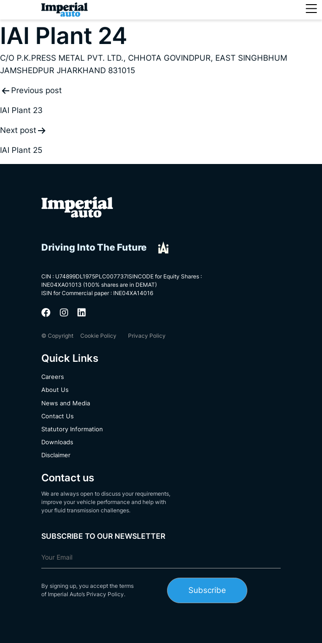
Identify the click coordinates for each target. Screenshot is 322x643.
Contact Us (57, 416)
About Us (55, 389)
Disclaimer (56, 455)
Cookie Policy (98, 335)
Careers (52, 376)
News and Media (65, 403)
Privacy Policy (147, 335)
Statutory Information (72, 429)
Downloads (57, 442)
